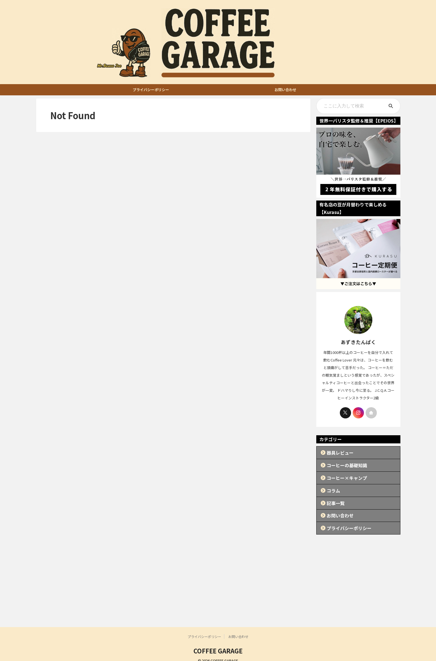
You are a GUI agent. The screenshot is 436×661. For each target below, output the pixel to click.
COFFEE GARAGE (218, 643)
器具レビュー (337, 452)
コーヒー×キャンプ (342, 475)
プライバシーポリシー (151, 89)
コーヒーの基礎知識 (342, 463)
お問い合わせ (285, 89)
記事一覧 (333, 498)
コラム (331, 486)
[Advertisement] (218, 577)
